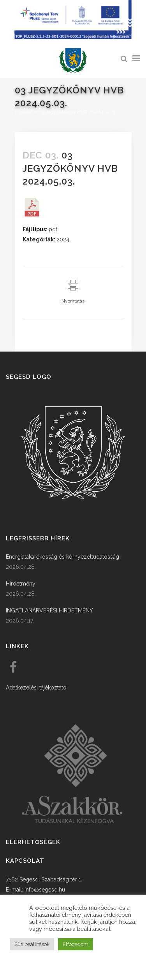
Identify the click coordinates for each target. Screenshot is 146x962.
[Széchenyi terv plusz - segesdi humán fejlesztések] (73, 37)
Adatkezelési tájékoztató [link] (36, 687)
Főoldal (24, 112)
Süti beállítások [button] (31, 944)
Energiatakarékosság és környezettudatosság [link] (62, 557)
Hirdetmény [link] (20, 583)
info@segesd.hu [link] (45, 889)
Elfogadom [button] (75, 944)
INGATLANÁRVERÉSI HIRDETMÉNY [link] (49, 610)
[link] (73, 60)
